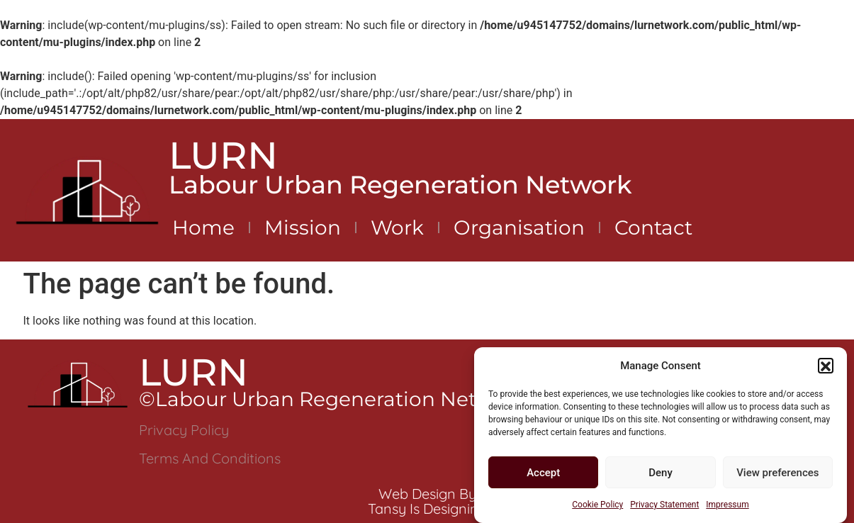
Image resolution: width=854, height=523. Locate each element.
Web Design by (427, 493)
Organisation (519, 227)
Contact (653, 227)
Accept (543, 477)
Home (203, 227)
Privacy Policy (184, 430)
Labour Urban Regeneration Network (400, 184)
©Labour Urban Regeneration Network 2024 (359, 399)
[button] (826, 370)
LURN (223, 155)
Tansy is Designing (427, 508)
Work (397, 227)
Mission (302, 227)
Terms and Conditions (210, 458)
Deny (660, 477)
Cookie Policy (597, 509)
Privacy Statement (664, 509)
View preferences (777, 477)
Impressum (727, 509)
